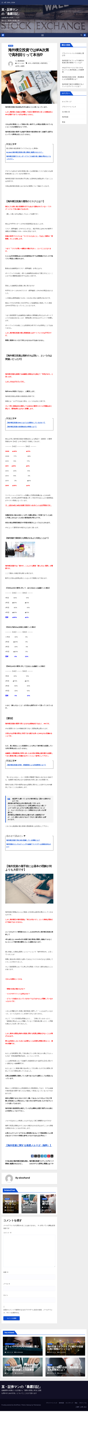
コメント (7, 1233)
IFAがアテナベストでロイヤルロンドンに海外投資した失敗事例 (73, 70)
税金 (63, 122)
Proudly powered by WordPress (11, 1405)
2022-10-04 (53, 1352)
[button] (81, 35)
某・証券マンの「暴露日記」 (21, 1387)
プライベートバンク (69, 107)
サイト (5, 1295)
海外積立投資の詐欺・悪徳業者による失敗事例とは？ (65, 1368)
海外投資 (11, 45)
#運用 (22, 66)
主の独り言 (66, 112)
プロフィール (83, 1403)
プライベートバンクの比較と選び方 (22, 1347)
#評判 (17, 66)
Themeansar (37, 1405)
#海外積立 (43, 63)
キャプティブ (66, 102)
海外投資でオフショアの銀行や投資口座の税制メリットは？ (65, 1347)
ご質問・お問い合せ (81, 1407)
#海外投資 (35, 63)
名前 (5, 1272)
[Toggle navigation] (42, 35)
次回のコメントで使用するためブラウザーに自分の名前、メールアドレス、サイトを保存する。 (27, 1311)
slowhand (21, 61)
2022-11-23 (10, 1352)
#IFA (29, 63)
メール (6, 1284)
